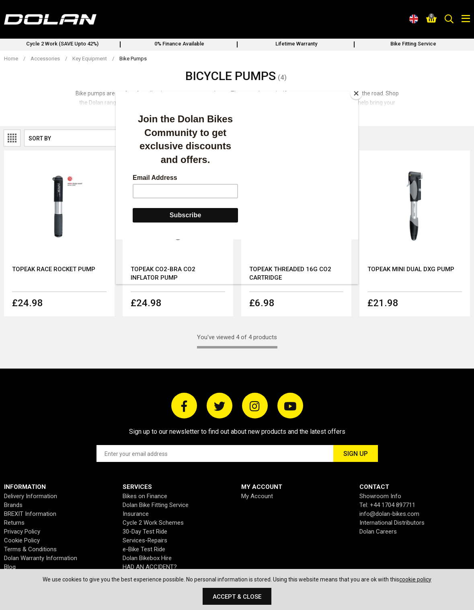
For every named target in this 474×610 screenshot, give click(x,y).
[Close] (356, 93)
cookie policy (415, 579)
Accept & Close (237, 596)
